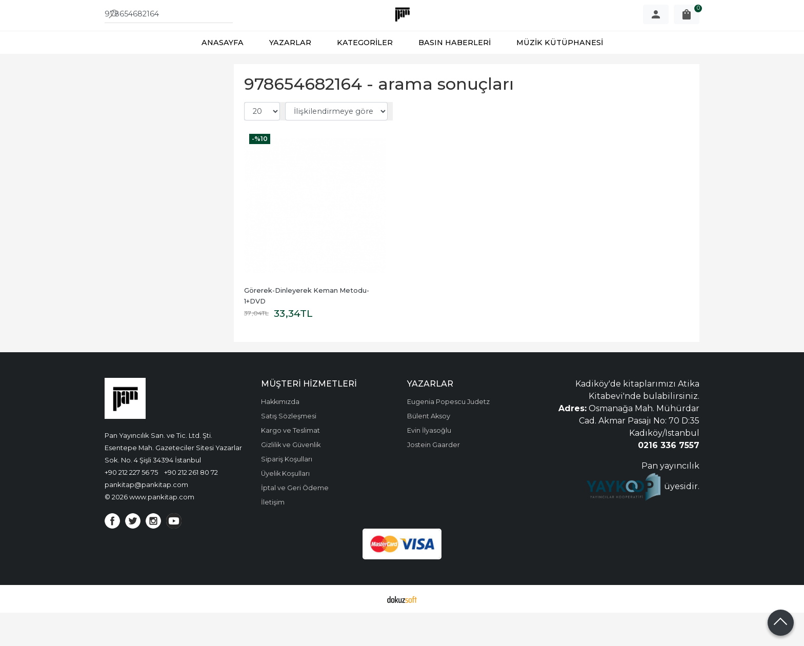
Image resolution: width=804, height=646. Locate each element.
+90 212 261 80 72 (191, 505)
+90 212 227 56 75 (131, 505)
